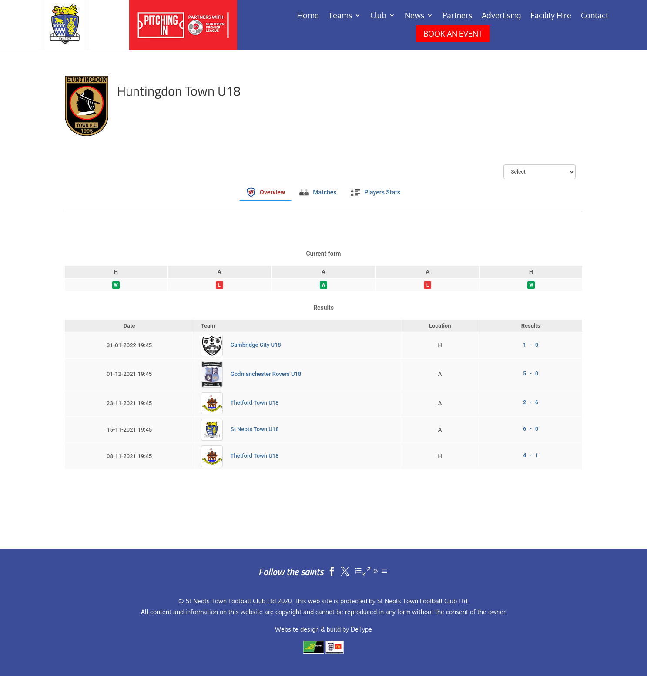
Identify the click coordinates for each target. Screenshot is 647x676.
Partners (457, 16)
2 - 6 (530, 402)
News (414, 16)
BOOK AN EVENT (453, 33)
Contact (594, 16)
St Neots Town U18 (255, 429)
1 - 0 (530, 345)
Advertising (501, 16)
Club (378, 16)
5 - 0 (530, 374)
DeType (361, 629)
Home (308, 16)
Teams (340, 16)
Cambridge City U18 (256, 345)
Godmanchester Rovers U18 (266, 374)
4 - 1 (530, 455)
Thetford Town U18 (255, 402)
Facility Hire (550, 16)
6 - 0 (530, 429)
